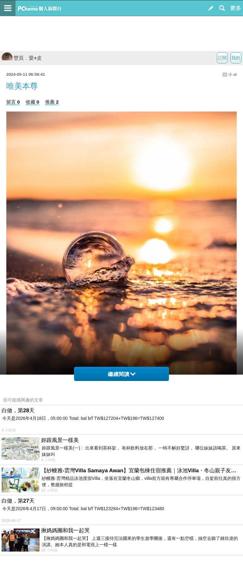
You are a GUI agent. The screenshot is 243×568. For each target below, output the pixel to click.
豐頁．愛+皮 (22, 57)
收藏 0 (32, 102)
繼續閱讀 (121, 374)
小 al (232, 74)
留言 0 (13, 102)
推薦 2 (52, 102)
